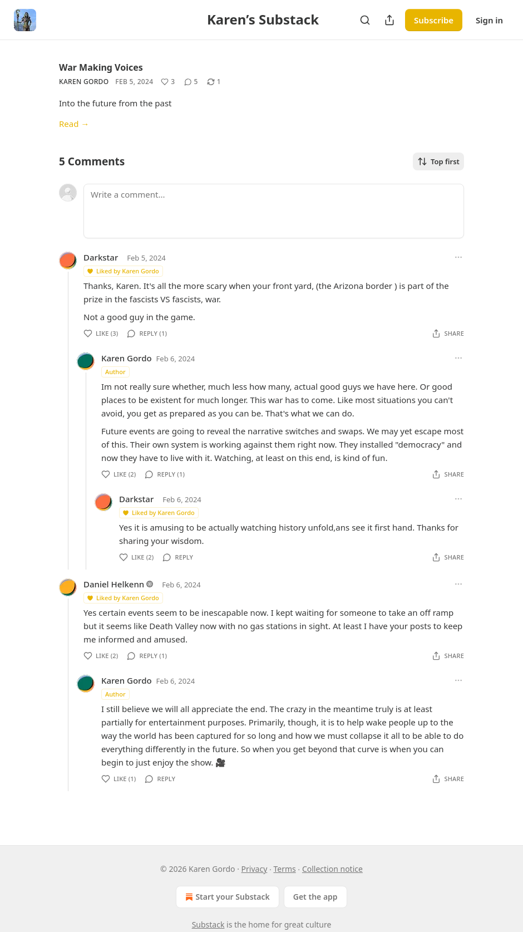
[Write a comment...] (273, 211)
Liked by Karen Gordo (122, 271)
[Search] (365, 20)
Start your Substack (226, 897)
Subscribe (433, 20)
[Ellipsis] (458, 257)
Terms (284, 869)
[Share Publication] (389, 20)
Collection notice (332, 869)
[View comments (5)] (191, 82)
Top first (438, 161)
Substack (208, 924)
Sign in (489, 20)
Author (115, 371)
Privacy (254, 869)
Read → (74, 123)
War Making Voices (101, 67)
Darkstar (100, 257)
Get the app (315, 896)
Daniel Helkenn (113, 584)
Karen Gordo (83, 81)
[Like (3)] (167, 82)
